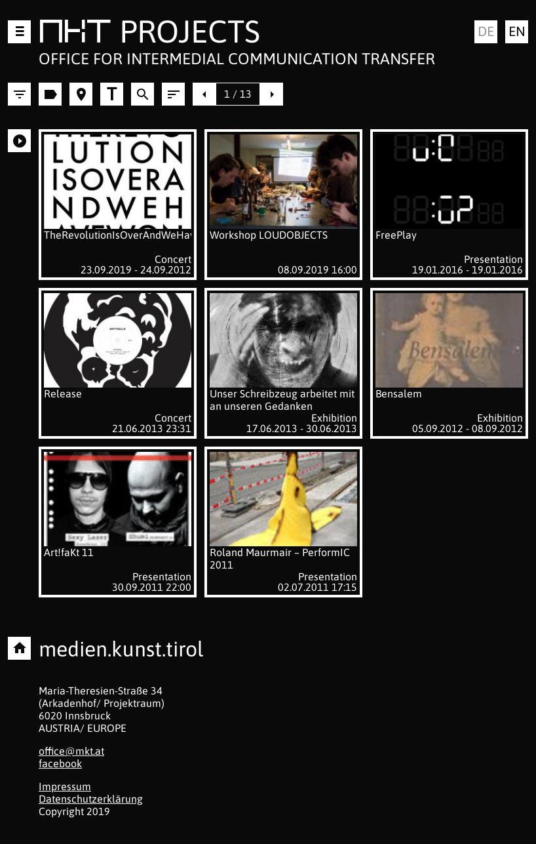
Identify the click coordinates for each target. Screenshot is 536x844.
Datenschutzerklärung (91, 799)
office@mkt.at (71, 751)
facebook (60, 763)
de (486, 31)
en (517, 31)
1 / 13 (238, 94)
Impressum (65, 786)
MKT (75, 33)
